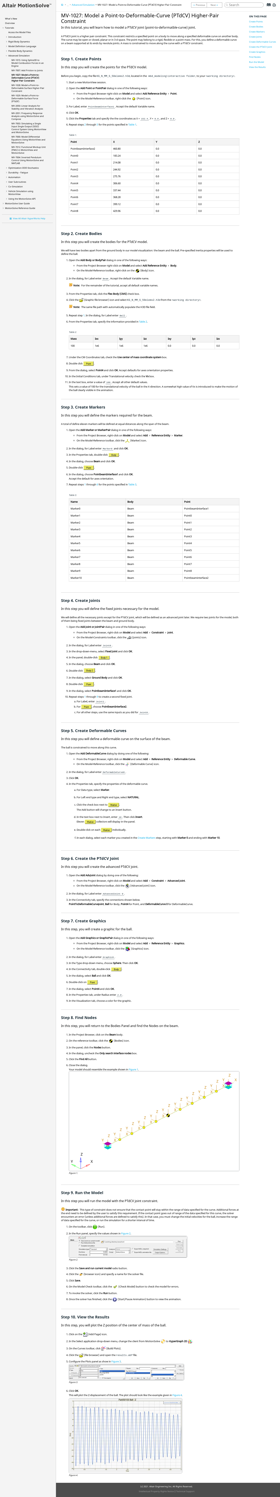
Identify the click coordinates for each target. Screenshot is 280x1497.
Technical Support (185, 1491)
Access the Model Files (19, 32)
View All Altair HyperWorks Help (29, 218)
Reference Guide (20, 208)
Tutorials (9, 27)
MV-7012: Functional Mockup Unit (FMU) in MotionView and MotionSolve (28, 150)
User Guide (17, 203)
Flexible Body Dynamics (20, 50)
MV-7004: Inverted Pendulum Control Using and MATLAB (27, 160)
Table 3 (132, 484)
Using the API (22, 198)
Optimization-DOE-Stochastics (23, 167)
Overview (10, 23)
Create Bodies (256, 26)
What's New (11, 18)
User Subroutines (17, 181)
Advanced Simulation (19, 55)
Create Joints (255, 36)
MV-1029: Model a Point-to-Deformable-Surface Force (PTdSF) (25, 98)
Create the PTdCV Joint (260, 46)
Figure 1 (133, 1069)
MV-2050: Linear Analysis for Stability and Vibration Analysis (27, 107)
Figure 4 (177, 1395)
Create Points (256, 21)
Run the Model (256, 62)
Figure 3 (116, 1361)
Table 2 (143, 321)
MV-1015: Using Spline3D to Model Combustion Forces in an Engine (27, 63)
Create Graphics (257, 51)
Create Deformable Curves (262, 41)
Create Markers (146, 837)
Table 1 (132, 124)
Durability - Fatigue (18, 172)
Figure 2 (125, 1233)
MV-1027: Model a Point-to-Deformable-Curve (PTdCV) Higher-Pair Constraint (25, 77)
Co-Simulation (15, 186)
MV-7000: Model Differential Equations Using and (28, 139)
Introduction (14, 36)
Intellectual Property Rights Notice (156, 1491)
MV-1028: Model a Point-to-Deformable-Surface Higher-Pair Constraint (27, 88)
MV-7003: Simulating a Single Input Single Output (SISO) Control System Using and (28, 128)
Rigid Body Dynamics (19, 41)
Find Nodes (255, 56)
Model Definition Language (22, 46)
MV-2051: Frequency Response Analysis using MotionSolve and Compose (27, 116)
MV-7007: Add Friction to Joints (27, 70)
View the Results (257, 67)
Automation (14, 177)
